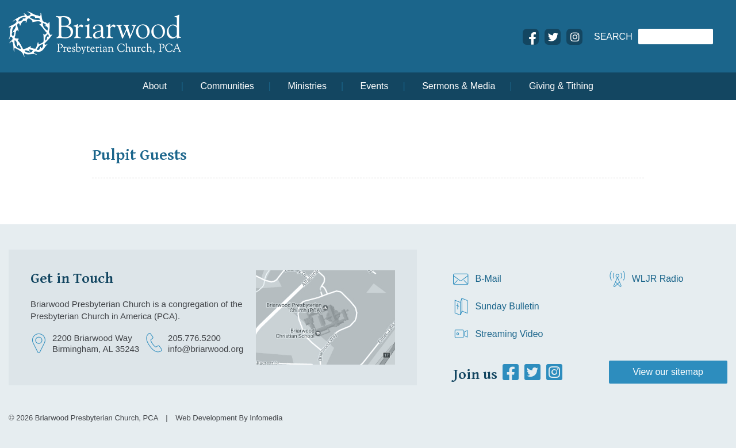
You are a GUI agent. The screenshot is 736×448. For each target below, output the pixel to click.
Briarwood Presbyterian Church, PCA (96, 417)
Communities (227, 86)
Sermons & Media (458, 86)
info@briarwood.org (205, 349)
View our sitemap (668, 372)
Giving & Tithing (561, 86)
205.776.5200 (194, 338)
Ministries (307, 86)
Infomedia (266, 417)
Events (375, 86)
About (155, 86)
